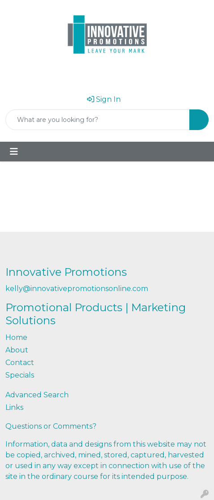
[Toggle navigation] (13, 151)
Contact (19, 362)
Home (16, 337)
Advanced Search (37, 395)
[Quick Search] (97, 119)
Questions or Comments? (50, 426)
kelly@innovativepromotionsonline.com (76, 288)
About (16, 350)
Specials (19, 375)
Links (14, 407)
